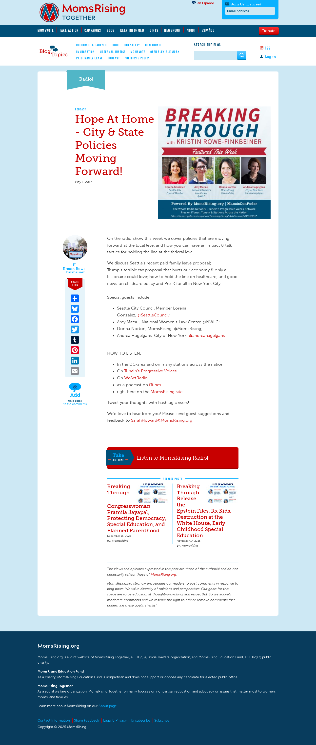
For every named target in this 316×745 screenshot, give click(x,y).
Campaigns (92, 30)
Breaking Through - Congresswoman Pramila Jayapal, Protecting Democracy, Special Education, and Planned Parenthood (136, 508)
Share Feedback (86, 720)
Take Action (69, 30)
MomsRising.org (86, 12)
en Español (206, 3)
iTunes (155, 384)
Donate (268, 30)
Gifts (154, 30)
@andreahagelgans (207, 335)
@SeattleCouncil (153, 314)
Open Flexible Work (165, 52)
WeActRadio (136, 377)
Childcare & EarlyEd (91, 45)
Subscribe (162, 720)
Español (208, 30)
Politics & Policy (137, 58)
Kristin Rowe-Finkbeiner (75, 270)
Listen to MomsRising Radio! (172, 458)
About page (108, 706)
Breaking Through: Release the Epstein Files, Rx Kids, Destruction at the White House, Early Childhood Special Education (204, 511)
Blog (110, 30)
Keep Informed (132, 30)
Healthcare (153, 45)
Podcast (114, 58)
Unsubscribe (140, 720)
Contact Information (54, 720)
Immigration (85, 52)
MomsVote (46, 30)
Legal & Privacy (115, 720)
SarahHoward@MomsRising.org (161, 420)
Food (115, 45)
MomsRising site (166, 391)
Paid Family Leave (89, 58)
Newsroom (172, 30)
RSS (268, 48)
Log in (270, 57)
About (191, 30)
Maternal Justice (113, 52)
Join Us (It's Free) (246, 4)
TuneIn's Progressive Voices (150, 370)
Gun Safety (132, 45)
